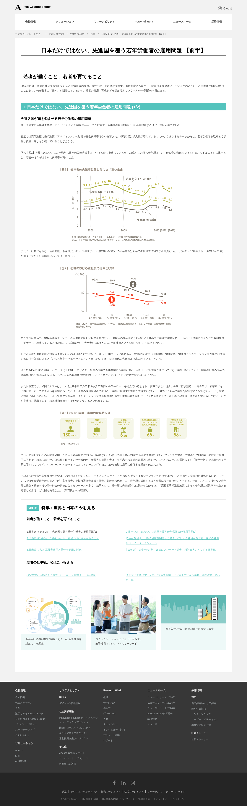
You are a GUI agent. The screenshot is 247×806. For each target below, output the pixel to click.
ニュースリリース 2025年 (161, 702)
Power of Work (56, 34)
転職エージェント (110, 791)
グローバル (109, 713)
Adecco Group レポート (72, 753)
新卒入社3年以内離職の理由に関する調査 (189, 628)
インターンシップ (201, 714)
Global (227, 8)
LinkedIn (123, 783)
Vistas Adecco (77, 34)
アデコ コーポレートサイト (29, 34)
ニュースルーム (156, 690)
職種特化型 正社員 (201, 724)
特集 (93, 34)
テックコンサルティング (84, 791)
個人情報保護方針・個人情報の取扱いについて (105, 799)
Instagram (133, 783)
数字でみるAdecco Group (29, 713)
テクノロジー (110, 724)
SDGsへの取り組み (69, 703)
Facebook (114, 783)
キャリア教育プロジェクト (73, 733)
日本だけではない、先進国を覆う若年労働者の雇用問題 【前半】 (134, 34)
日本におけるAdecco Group (30, 719)
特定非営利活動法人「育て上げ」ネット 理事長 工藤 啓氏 (61, 575)
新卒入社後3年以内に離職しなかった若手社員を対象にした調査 (53, 641)
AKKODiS (20, 761)
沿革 (17, 708)
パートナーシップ (25, 729)
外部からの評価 (67, 763)
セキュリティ (160, 799)
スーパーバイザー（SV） (205, 719)
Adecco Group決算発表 (160, 713)
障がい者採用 (198, 708)
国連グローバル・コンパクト (75, 727)
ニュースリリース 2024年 (161, 708)
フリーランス (154, 791)
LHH (17, 755)
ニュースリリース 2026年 (161, 697)
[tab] (30, 22)
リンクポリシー (178, 799)
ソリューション (24, 743)
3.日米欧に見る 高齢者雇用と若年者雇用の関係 (54, 549)
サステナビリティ (69, 690)
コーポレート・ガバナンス (73, 758)
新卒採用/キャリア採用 (203, 703)
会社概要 (20, 697)
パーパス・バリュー (26, 724)
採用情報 (196, 690)
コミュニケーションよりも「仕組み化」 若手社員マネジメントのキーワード (118, 641)
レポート (108, 740)
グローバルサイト (175, 791)
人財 (105, 719)
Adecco (19, 750)
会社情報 (20, 690)
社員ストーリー (199, 739)
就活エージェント (134, 791)
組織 (105, 697)
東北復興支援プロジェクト (73, 738)
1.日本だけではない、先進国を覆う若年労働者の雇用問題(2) (161, 531)
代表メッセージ (23, 702)
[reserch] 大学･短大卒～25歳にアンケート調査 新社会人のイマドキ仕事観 (171, 549)
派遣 (64, 791)
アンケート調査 (111, 735)
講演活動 (152, 719)
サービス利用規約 (141, 799)
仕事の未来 (109, 702)
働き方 (106, 708)
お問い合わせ (22, 735)
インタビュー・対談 (114, 729)
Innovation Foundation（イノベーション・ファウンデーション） (78, 720)
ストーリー (153, 724)
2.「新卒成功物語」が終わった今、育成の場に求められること (63, 538)
